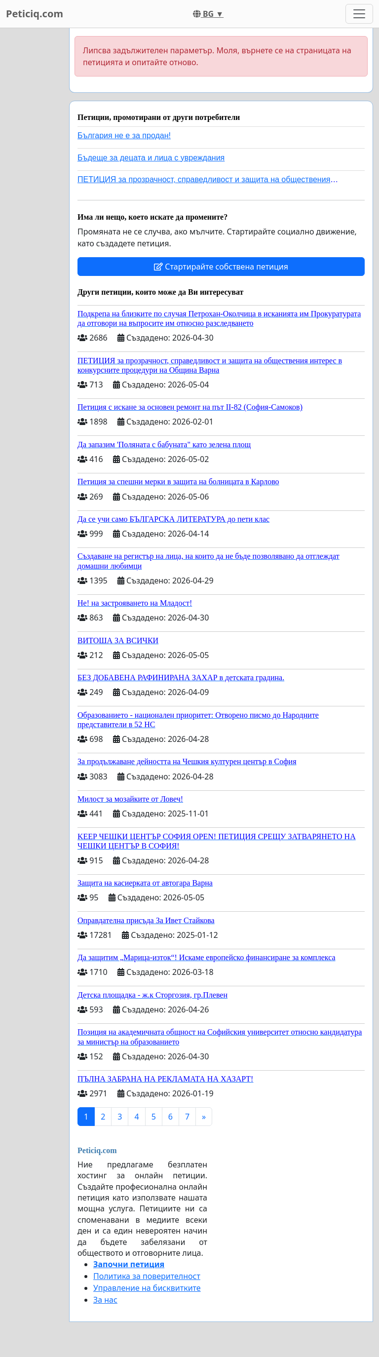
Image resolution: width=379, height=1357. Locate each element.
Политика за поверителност (146, 1276)
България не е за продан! (124, 135)
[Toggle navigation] (359, 14)
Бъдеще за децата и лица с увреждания (151, 158)
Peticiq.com (34, 13)
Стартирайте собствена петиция (221, 266)
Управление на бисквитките (147, 1287)
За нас (105, 1299)
